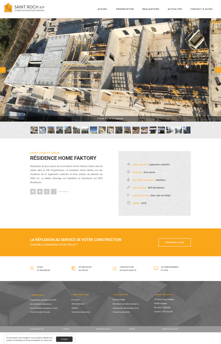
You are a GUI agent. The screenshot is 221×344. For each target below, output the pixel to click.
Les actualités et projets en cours (45, 319)
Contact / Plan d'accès (164, 323)
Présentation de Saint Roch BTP (45, 311)
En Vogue (75, 311)
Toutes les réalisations (81, 323)
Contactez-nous (173, 253)
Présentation (125, 9)
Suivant (214, 70)
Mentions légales (104, 340)
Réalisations (150, 9)
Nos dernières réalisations (42, 315)
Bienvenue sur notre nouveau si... (128, 315)
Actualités (175, 9)
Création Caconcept (170, 340)
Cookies (66, 340)
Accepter (64, 340)
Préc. (7, 70)
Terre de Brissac (78, 315)
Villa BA (74, 319)
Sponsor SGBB (119, 311)
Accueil (103, 9)
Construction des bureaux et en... (128, 319)
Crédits (132, 340)
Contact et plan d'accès (41, 323)
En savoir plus (46, 341)
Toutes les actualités (122, 323)
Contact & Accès (202, 9)
